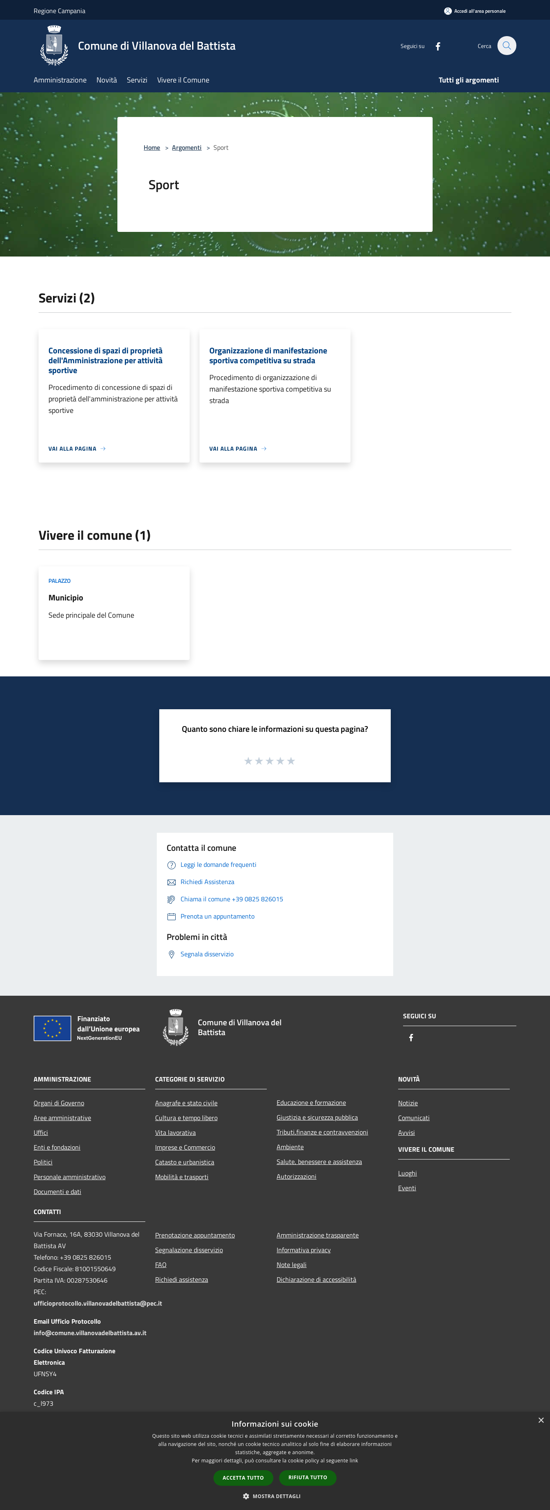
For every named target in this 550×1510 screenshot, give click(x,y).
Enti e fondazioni (57, 1147)
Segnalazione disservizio (189, 1250)
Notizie (408, 1103)
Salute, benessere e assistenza (319, 1161)
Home (152, 147)
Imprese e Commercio (185, 1147)
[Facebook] (433, 45)
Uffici (41, 1132)
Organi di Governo (59, 1103)
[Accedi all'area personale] (474, 11)
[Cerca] (506, 45)
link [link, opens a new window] (354, 1460)
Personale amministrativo (69, 1177)
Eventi (407, 1188)
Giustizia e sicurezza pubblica (317, 1117)
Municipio (65, 597)
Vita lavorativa (175, 1132)
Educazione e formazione (311, 1102)
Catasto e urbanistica (184, 1162)
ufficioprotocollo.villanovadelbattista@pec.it (98, 1303)
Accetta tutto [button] (243, 1477)
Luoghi (407, 1173)
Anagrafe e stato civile (186, 1103)
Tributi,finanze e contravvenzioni (322, 1132)
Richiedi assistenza (181, 1279)
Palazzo (59, 580)
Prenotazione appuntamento (195, 1235)
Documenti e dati (57, 1191)
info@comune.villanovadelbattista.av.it (90, 1333)
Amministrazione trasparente (318, 1235)
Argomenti (187, 147)
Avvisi (406, 1132)
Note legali (292, 1264)
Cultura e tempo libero (186, 1118)
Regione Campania (59, 11)
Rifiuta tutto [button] (308, 1477)
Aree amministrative (62, 1118)
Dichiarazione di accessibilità (316, 1279)
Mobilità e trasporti (182, 1177)
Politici (43, 1162)
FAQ (161, 1264)
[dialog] (275, 1461)
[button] (275, 1496)
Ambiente (290, 1147)
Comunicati (414, 1118)
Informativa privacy (304, 1250)
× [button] (541, 1421)
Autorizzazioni (296, 1176)
